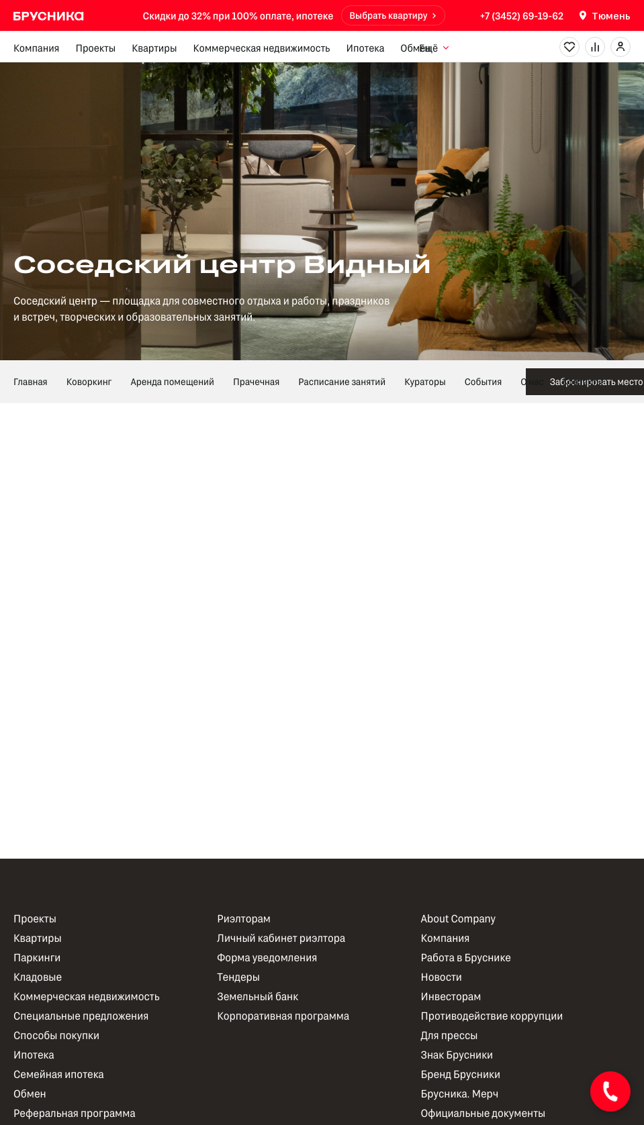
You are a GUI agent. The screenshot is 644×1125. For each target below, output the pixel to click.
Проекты (95, 48)
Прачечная (256, 381)
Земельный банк (257, 996)
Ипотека (365, 48)
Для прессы (449, 1035)
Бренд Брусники (460, 1074)
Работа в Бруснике (466, 957)
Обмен (415, 48)
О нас (532, 381)
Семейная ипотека (58, 1074)
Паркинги (36, 957)
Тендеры (238, 977)
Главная (30, 381)
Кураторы (425, 381)
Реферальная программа (74, 1113)
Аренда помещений (172, 381)
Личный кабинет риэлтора (281, 938)
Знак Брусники (457, 1055)
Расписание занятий (341, 381)
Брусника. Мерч (460, 1093)
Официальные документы (483, 1113)
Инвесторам (451, 996)
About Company (458, 918)
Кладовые (37, 977)
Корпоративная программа (283, 1016)
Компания (36, 48)
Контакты (583, 381)
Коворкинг (89, 381)
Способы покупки (56, 1035)
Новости (441, 977)
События (483, 381)
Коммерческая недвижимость (261, 48)
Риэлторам (244, 918)
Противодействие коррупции (492, 1016)
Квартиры (154, 48)
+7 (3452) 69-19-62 (521, 15)
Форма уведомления (267, 957)
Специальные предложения (80, 1016)
